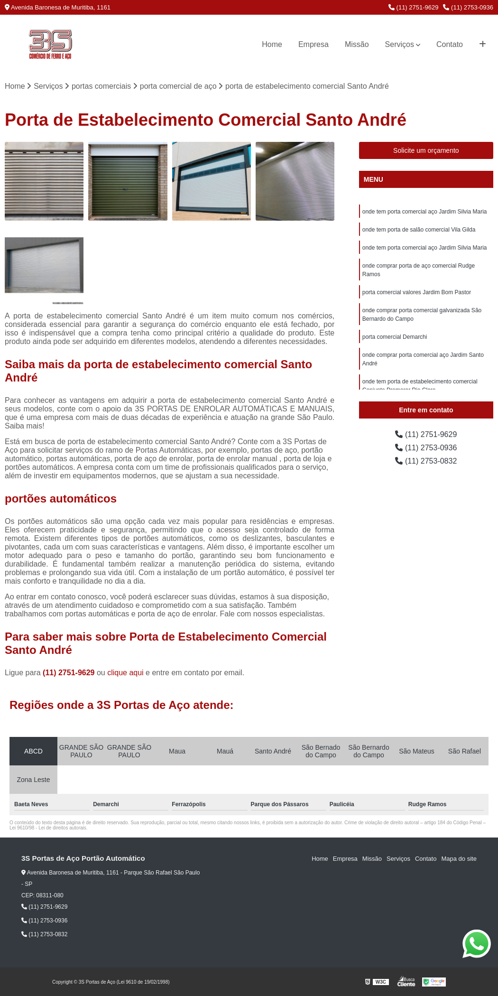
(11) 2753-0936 (468, 7)
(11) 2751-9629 (413, 7)
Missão (357, 44)
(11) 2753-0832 (426, 461)
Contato (449, 44)
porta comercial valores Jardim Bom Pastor (416, 292)
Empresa (313, 44)
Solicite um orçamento (426, 150)
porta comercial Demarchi (394, 337)
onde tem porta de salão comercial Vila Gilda (419, 229)
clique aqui (125, 673)
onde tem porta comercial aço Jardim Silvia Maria (424, 211)
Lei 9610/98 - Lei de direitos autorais (47, 827)
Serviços (399, 44)
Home (272, 44)
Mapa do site (458, 858)
